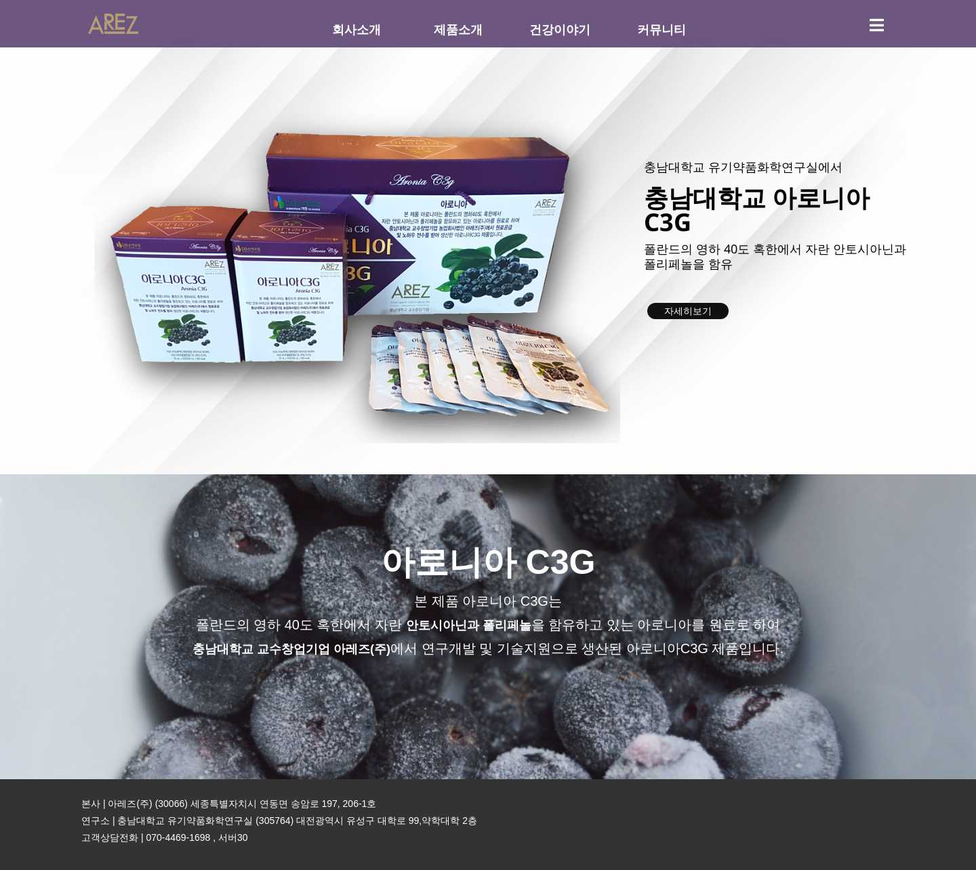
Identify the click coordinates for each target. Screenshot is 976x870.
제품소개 (458, 29)
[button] (475, 458)
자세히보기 (688, 311)
